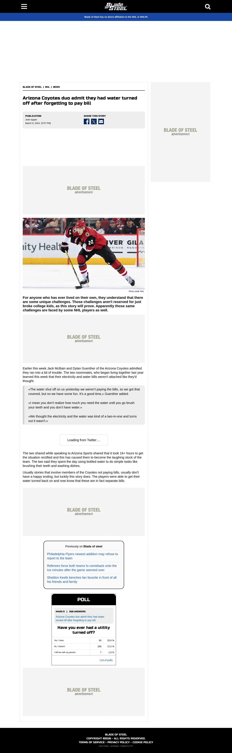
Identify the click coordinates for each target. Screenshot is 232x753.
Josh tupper (31, 119)
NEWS (56, 87)
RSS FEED (104, 746)
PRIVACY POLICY (118, 742)
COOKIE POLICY (143, 742)
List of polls (106, 660)
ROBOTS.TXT (127, 746)
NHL (47, 87)
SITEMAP (114, 746)
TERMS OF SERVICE (92, 742)
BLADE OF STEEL (32, 87)
